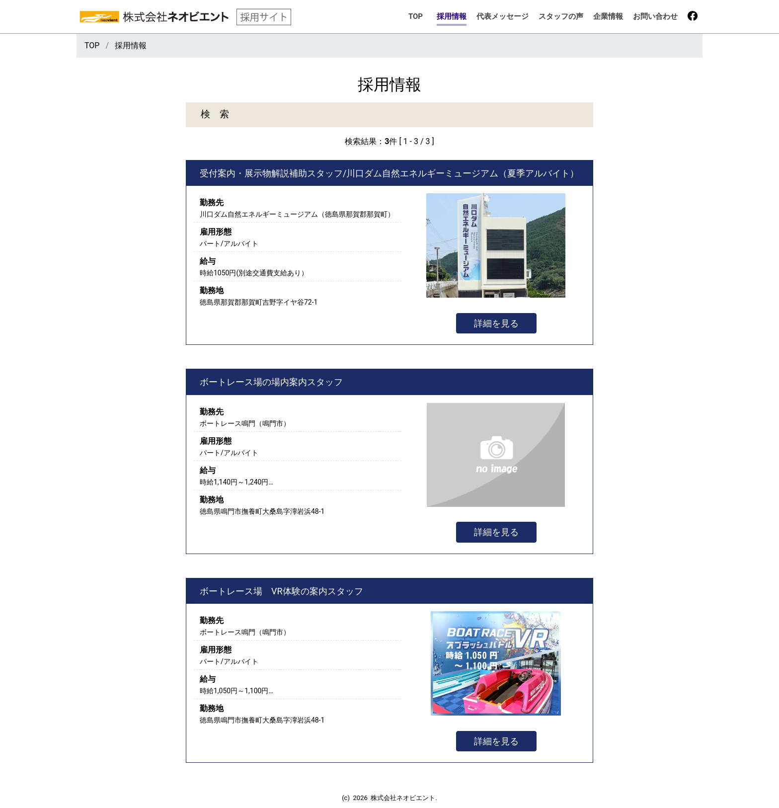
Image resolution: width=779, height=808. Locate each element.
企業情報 (608, 16)
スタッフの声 (561, 16)
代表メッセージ (502, 16)
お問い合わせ (655, 16)
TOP (415, 16)
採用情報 (452, 16)
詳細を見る (496, 323)
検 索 (215, 114)
